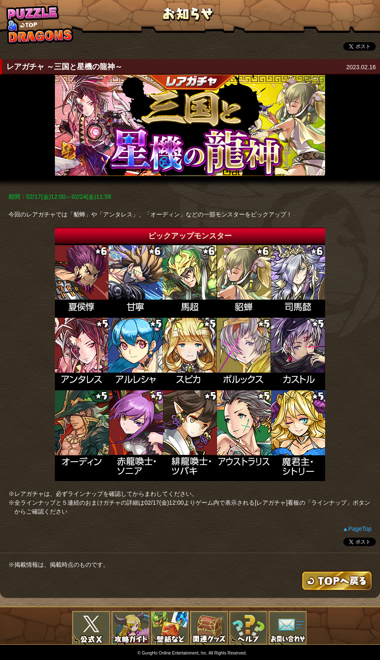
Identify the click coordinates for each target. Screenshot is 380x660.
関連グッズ (209, 628)
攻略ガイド (130, 628)
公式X (91, 628)
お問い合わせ (288, 628)
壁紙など (170, 628)
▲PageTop (357, 528)
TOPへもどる (40, 24)
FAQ (248, 628)
